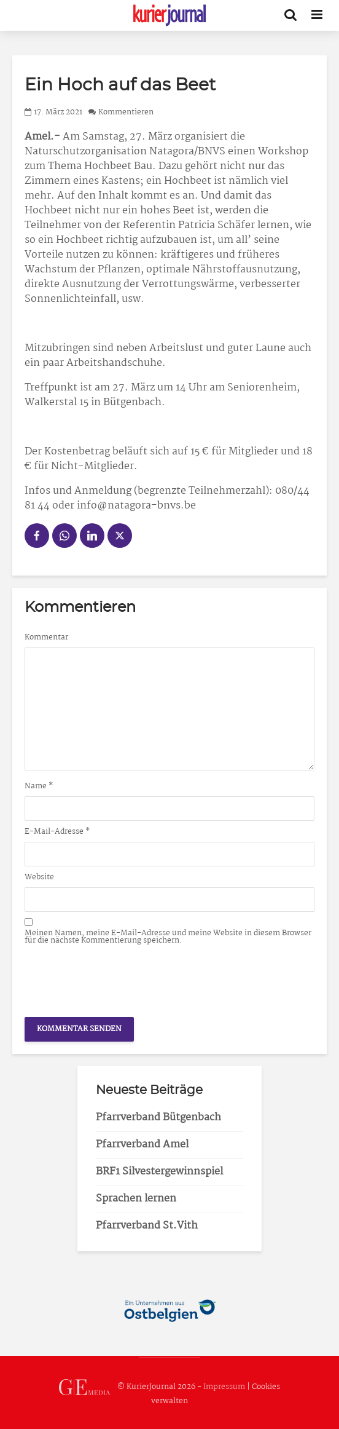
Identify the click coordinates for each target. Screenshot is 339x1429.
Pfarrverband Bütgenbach (158, 1117)
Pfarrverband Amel (142, 1144)
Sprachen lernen (136, 1198)
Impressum (224, 1387)
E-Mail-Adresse (57, 832)
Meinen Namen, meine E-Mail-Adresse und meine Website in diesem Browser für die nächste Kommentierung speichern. (168, 937)
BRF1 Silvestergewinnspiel (159, 1171)
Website (39, 877)
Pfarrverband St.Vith (147, 1225)
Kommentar (46, 637)
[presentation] (118, 978)
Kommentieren (126, 112)
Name (39, 786)
